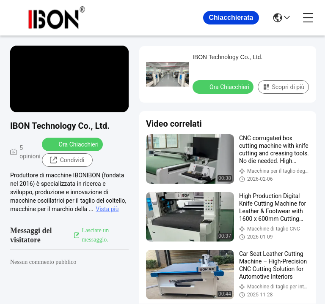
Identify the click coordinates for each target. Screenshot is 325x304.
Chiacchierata (231, 17)
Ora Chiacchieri (73, 144)
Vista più (107, 209)
